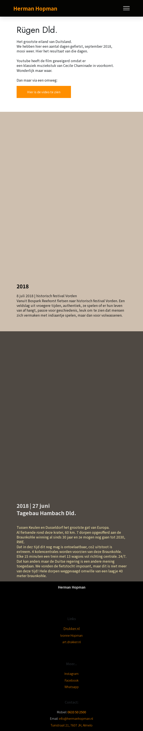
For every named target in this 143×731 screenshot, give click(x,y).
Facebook (72, 680)
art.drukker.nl (71, 641)
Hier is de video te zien (43, 92)
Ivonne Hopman (71, 635)
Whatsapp (71, 686)
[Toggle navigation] (126, 8)
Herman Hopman (35, 8)
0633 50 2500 (77, 712)
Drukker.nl (71, 628)
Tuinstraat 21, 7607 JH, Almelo (71, 725)
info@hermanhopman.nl (75, 718)
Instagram (71, 673)
